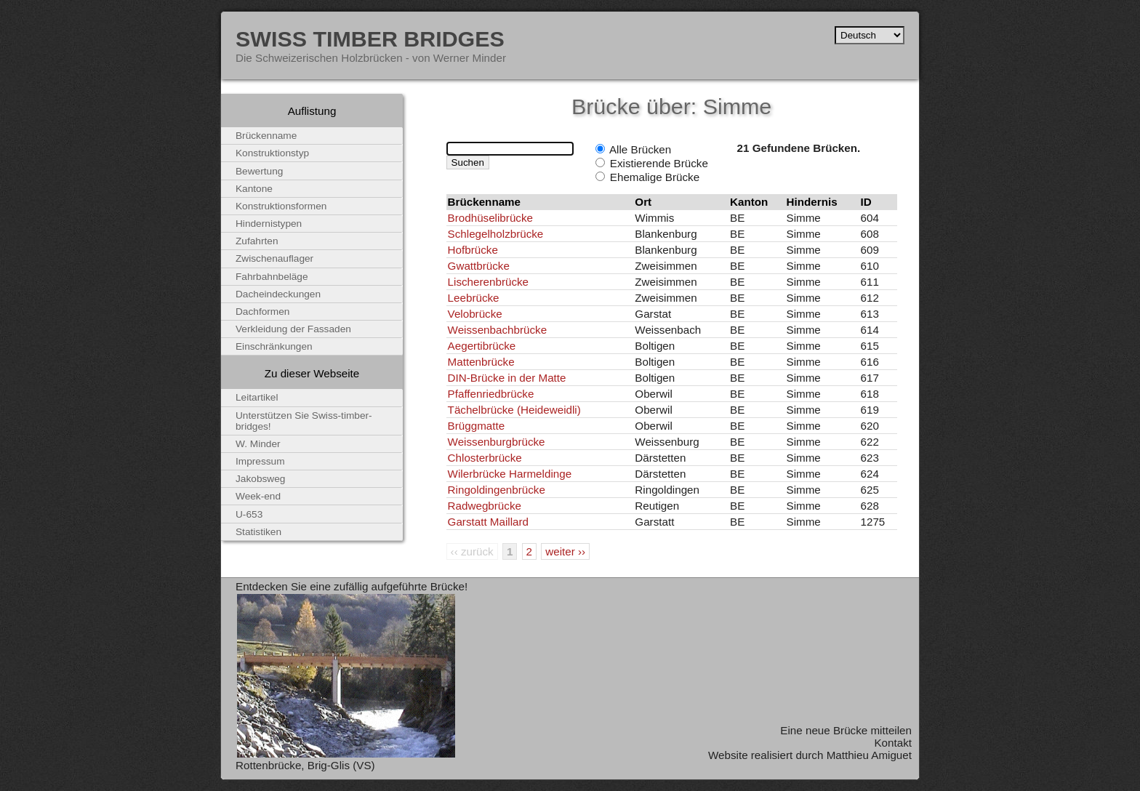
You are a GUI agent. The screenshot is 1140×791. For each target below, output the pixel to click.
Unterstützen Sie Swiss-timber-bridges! (304, 421)
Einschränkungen (274, 346)
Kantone (254, 188)
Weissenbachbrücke (497, 330)
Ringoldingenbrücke (496, 489)
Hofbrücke (473, 250)
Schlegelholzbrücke (496, 234)
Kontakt (893, 742)
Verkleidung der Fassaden (293, 329)
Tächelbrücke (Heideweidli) (514, 409)
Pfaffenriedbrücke (491, 394)
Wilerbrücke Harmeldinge (510, 473)
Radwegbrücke (484, 505)
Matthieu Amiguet (869, 755)
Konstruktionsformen (281, 206)
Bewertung (259, 171)
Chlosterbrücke (485, 457)
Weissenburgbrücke (496, 441)
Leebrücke (473, 298)
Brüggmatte (476, 425)
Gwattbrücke (479, 266)
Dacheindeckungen (278, 294)
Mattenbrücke (481, 362)
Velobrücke (475, 314)
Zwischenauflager (274, 258)
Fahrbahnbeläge (272, 276)
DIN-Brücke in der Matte (507, 378)
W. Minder (258, 443)
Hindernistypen (269, 223)
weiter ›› (565, 551)
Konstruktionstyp (272, 153)
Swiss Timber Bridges (370, 38)
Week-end (258, 496)
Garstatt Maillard (488, 521)
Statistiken (258, 531)
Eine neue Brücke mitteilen (846, 730)
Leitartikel (257, 397)
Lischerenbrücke (488, 282)
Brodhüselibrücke (490, 218)
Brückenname (266, 135)
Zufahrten (257, 241)
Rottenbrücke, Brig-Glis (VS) (305, 765)
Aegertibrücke (482, 346)
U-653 (249, 514)
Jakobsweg (260, 478)
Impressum (260, 461)
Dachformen (262, 311)
